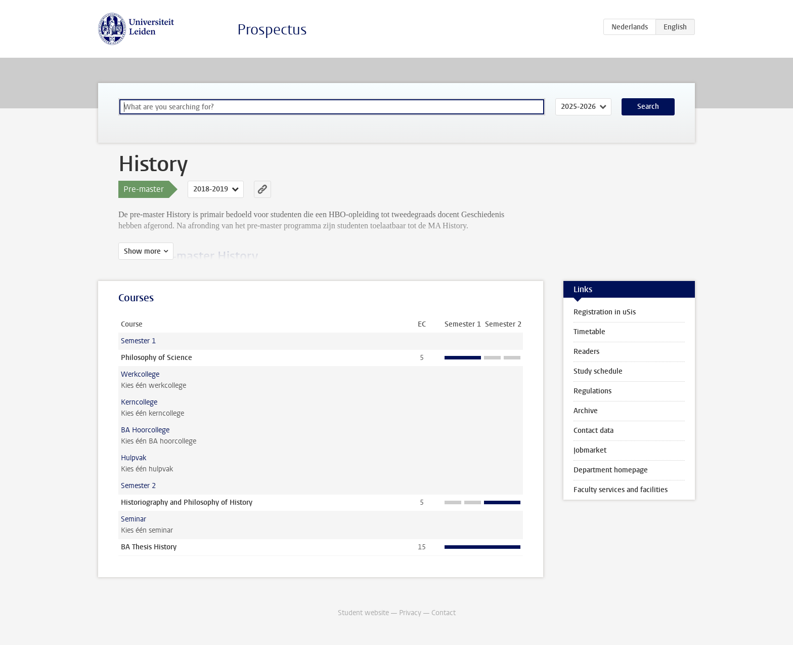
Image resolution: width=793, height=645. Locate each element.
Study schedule (598, 371)
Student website (363, 613)
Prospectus (272, 29)
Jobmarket (590, 450)
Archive (586, 411)
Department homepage (611, 470)
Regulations (592, 391)
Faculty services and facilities (621, 490)
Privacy (410, 613)
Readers (586, 351)
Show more (142, 251)
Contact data (593, 430)
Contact (443, 613)
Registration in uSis (605, 312)
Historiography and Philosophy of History (186, 502)
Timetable (589, 332)
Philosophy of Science (156, 357)
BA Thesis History (149, 547)
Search (648, 106)
